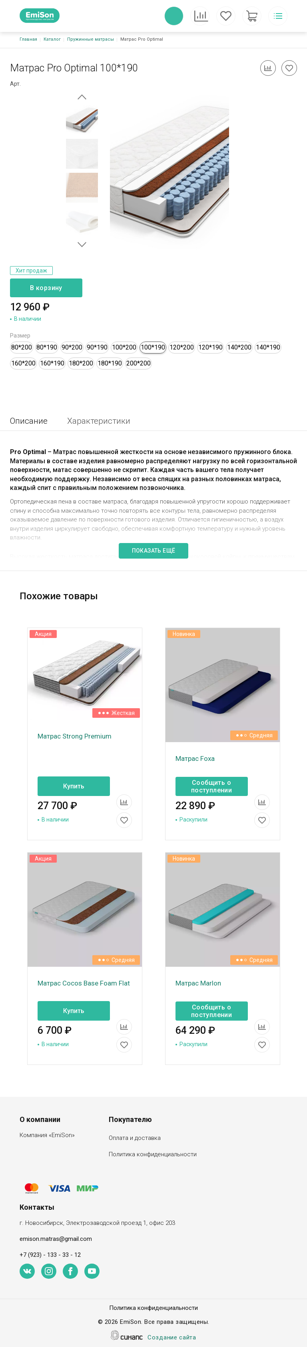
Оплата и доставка (135, 1138)
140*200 (239, 347)
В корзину (46, 288)
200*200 (138, 363)
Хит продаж (31, 270)
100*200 (124, 347)
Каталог (52, 39)
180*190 (110, 363)
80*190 (46, 347)
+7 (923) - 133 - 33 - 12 (50, 1254)
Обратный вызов (173, 16)
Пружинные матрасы (90, 39)
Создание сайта (172, 1338)
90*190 (97, 347)
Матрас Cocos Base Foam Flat (84, 983)
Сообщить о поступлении (211, 786)
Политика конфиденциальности (153, 1155)
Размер (20, 335)
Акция (43, 634)
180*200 (81, 363)
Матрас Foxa (195, 758)
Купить (73, 786)
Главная (28, 39)
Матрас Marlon (198, 983)
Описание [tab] (29, 421)
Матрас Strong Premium (75, 736)
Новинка (184, 634)
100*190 (153, 347)
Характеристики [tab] (98, 421)
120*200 (181, 347)
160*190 (52, 363)
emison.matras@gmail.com (56, 1238)
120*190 (210, 347)
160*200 (23, 363)
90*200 (72, 347)
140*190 (268, 347)
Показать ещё (153, 550)
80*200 (21, 347)
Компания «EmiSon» (47, 1136)
